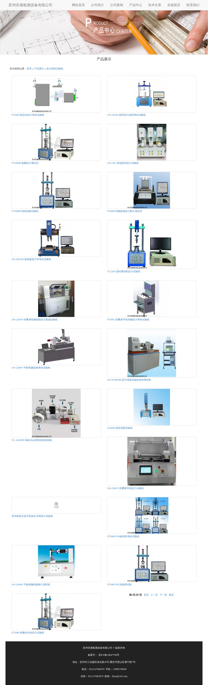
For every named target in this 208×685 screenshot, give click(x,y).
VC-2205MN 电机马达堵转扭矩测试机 (32, 440)
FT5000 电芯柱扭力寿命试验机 (28, 114)
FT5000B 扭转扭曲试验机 (25, 211)
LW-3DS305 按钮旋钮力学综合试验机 (31, 259)
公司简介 (97, 5)
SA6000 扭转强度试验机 (120, 428)
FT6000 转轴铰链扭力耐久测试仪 (124, 211)
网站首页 (78, 5)
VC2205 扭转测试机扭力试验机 (123, 271)
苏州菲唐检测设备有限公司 (30, 5)
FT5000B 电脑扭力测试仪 (25, 163)
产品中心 (135, 5)
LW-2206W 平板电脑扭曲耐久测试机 (31, 584)
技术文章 (154, 5)
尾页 (171, 594)
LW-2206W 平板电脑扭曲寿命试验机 (31, 367)
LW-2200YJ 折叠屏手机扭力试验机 (125, 488)
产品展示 (39, 68)
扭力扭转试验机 (54, 68)
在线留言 (173, 5)
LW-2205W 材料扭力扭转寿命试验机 (126, 114)
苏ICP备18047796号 (109, 655)
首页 (29, 68)
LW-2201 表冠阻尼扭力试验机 (123, 163)
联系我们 (192, 5)
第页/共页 (135, 594)
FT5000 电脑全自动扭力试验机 (28, 632)
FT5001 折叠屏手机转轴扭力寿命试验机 (128, 319)
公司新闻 (116, 5)
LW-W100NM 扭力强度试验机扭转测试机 (129, 379)
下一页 (163, 594)
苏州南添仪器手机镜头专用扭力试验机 (32, 516)
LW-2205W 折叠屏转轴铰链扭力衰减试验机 (35, 319)
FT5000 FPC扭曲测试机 (119, 584)
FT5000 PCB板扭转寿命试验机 (123, 536)
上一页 (154, 594)
